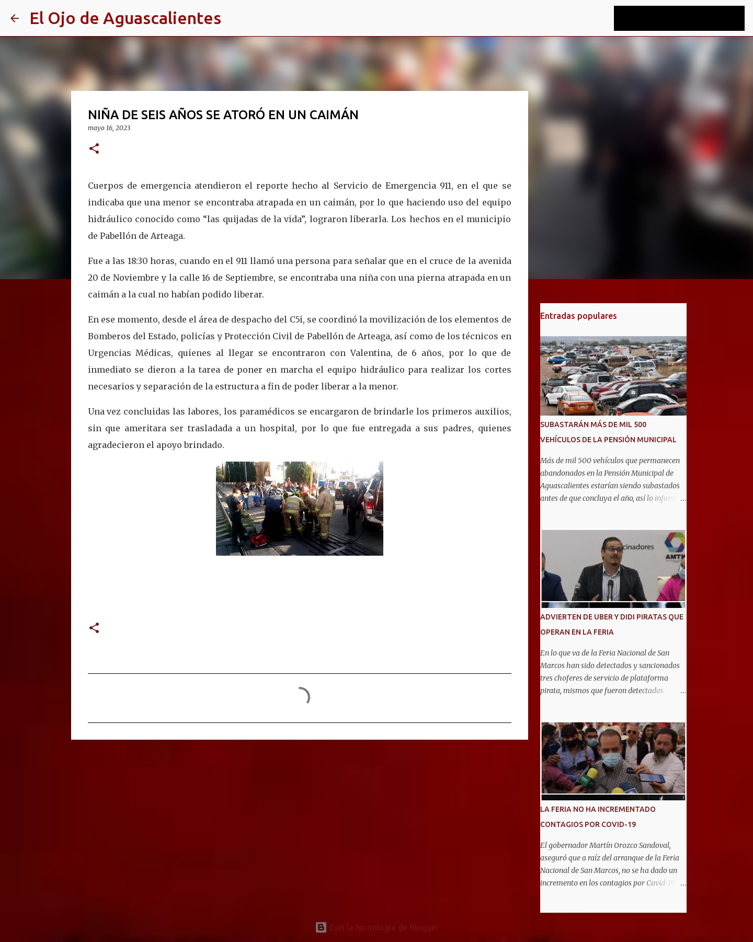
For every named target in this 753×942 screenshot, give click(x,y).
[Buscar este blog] (690, 18)
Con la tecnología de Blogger (377, 927)
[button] (94, 149)
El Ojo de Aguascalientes (125, 17)
